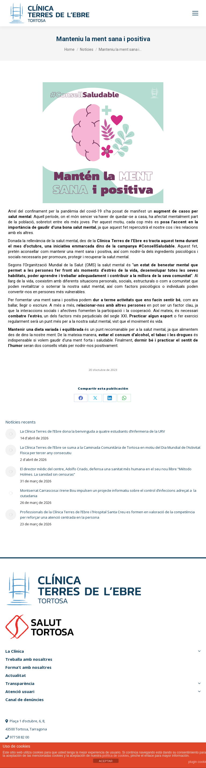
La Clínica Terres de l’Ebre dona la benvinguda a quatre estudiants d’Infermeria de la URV (92, 431)
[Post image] (10, 434)
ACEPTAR (105, 761)
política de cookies (115, 756)
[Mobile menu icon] (195, 13)
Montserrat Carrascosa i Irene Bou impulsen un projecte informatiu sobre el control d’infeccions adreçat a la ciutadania (108, 493)
